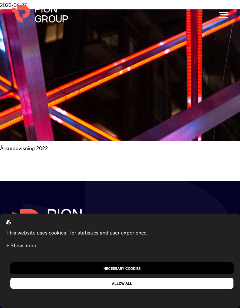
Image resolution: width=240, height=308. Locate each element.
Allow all (122, 283)
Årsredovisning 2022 (24, 147)
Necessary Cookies (122, 268)
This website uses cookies (36, 232)
